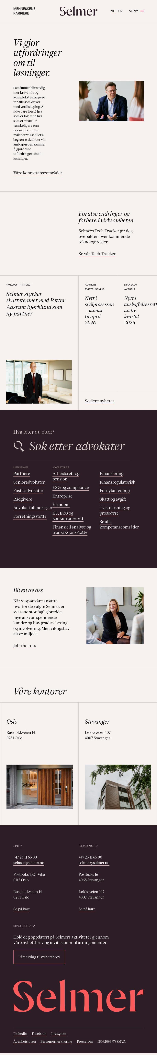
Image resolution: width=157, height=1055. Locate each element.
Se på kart (21, 909)
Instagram (58, 1033)
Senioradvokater (29, 482)
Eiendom (61, 504)
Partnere (21, 473)
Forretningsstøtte (30, 516)
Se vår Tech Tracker (97, 253)
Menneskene (24, 8)
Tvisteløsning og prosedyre (115, 510)
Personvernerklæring (56, 1041)
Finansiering (111, 473)
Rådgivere (22, 499)
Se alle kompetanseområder (119, 524)
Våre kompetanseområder (37, 173)
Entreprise (62, 496)
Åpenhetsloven (24, 1041)
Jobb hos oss (24, 645)
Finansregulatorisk (117, 482)
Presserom (85, 1041)
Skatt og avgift (113, 499)
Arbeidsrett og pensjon (65, 476)
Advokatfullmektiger (32, 507)
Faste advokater (28, 490)
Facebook (39, 1033)
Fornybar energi (115, 490)
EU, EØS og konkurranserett (68, 515)
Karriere (21, 13)
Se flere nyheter (99, 401)
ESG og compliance (70, 487)
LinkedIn (20, 1033)
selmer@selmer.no (28, 862)
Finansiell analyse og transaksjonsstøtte (71, 529)
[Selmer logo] (78, 11)
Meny (136, 11)
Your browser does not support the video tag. (40, 223)
